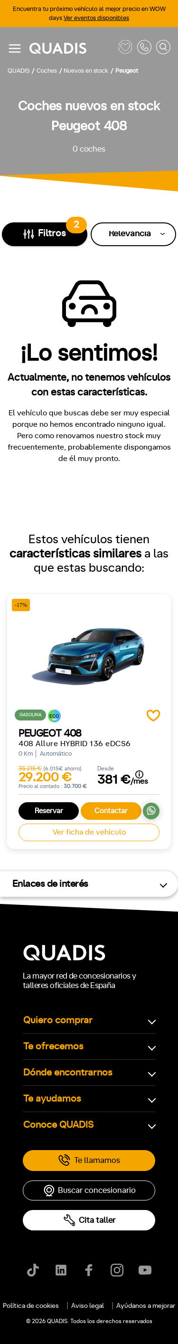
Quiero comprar (58, 1020)
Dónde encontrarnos (67, 1072)
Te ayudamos (52, 1099)
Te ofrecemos (53, 1046)
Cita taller (89, 1220)
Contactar (111, 811)
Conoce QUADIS (58, 1125)
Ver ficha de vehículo (89, 832)
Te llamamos (89, 1160)
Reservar (49, 811)
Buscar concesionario (89, 1190)
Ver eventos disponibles (96, 18)
